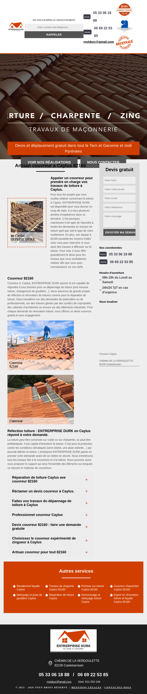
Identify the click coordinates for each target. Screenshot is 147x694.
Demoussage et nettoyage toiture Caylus (91, 598)
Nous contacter (103, 162)
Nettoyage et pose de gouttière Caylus (29, 596)
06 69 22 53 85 (103, 32)
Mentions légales (86, 687)
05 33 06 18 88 (102, 16)
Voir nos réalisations (49, 162)
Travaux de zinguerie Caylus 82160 (61, 587)
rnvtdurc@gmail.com (98, 41)
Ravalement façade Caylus (28, 587)
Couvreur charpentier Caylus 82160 (126, 587)
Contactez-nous (118, 687)
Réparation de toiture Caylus (61, 596)
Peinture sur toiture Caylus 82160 (92, 587)
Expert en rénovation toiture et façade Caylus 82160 (126, 598)
